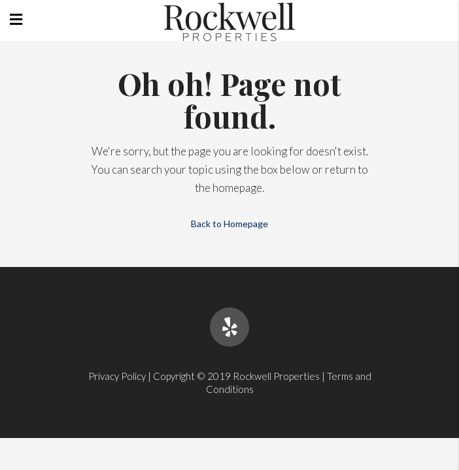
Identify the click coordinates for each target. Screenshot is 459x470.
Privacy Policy (117, 376)
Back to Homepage (229, 223)
